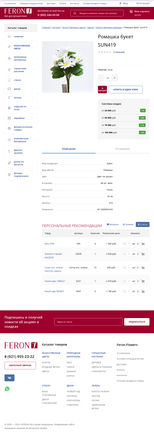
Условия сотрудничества (31, 3)
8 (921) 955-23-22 (19, 356)
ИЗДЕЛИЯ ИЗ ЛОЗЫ (21, 108)
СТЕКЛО (21, 80)
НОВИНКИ (15, 36)
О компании (10, 3)
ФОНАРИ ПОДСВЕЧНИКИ (21, 174)
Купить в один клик (125, 89)
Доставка (51, 3)
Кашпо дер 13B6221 (55, 281)
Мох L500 (49, 243)
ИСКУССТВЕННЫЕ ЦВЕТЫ (21, 47)
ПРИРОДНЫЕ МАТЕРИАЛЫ (21, 58)
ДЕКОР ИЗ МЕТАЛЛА (21, 163)
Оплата (62, 3)
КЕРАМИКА (21, 118)
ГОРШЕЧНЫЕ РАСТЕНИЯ (21, 70)
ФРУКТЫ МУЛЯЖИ (15, 151)
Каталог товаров (21, 27)
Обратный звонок (20, 365)
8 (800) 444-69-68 (48, 15)
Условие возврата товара (94, 3)
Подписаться (137, 321)
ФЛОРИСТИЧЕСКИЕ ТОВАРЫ (21, 128)
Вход (125, 3)
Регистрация (142, 3)
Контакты (74, 3)
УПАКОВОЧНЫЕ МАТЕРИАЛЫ (21, 140)
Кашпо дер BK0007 (54, 291)
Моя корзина (141, 11)
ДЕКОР (21, 88)
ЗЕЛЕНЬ (21, 97)
